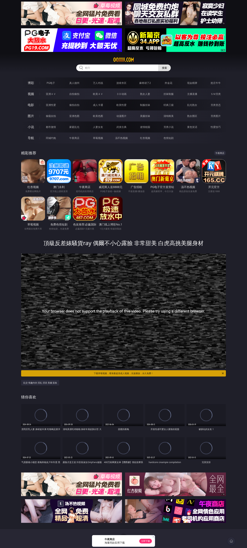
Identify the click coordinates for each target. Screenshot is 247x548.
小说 (31, 127)
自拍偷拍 (74, 94)
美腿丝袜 (145, 116)
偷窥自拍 (51, 116)
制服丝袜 (145, 105)
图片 (31, 116)
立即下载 (145, 541)
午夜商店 (74, 138)
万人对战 (98, 83)
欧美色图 (98, 116)
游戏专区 (121, 83)
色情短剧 (169, 138)
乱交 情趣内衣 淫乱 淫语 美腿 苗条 (40, 382)
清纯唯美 (169, 116)
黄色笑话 (192, 127)
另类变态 (216, 105)
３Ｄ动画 (121, 94)
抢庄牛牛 (216, 83)
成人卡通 (98, 105)
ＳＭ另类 (216, 94)
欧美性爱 (121, 105)
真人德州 (74, 83)
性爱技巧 (216, 127)
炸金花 (168, 83)
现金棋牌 (192, 83)
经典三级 (169, 105)
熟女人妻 (145, 94)
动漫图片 (121, 116)
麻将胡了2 (145, 83)
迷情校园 (145, 127)
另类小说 (169, 127)
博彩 (31, 83)
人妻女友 (98, 127)
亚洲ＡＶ (51, 94)
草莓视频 (98, 138)
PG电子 (51, 83)
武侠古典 (121, 127)
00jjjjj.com (123, 60)
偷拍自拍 (74, 105)
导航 (31, 138)
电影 (31, 105)
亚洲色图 (74, 116)
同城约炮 (51, 138)
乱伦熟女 (192, 105)
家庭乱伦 (74, 127)
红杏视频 (145, 138)
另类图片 (216, 116)
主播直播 (192, 94)
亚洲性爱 (51, 105)
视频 (31, 94)
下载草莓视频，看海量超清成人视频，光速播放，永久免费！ (159, 373)
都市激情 (51, 127)
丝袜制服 (169, 94)
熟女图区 (192, 116)
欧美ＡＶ (98, 94)
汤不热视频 (121, 138)
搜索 (164, 68)
